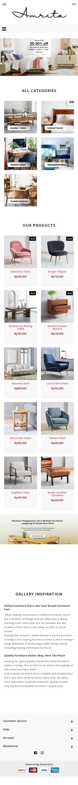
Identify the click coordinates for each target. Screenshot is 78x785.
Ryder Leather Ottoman (57, 494)
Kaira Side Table (20, 438)
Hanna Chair (57, 438)
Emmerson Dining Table (20, 327)
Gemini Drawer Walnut (57, 327)
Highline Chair (20, 492)
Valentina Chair (20, 271)
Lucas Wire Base (57, 383)
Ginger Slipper (57, 271)
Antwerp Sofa (21, 383)
